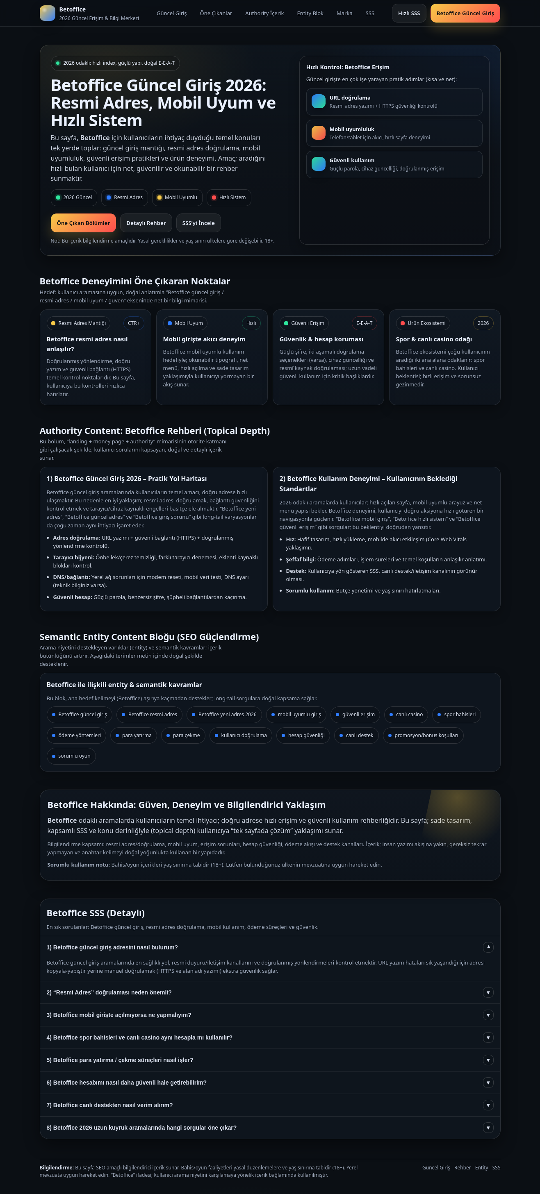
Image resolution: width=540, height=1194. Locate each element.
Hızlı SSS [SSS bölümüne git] (409, 13)
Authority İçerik (264, 13)
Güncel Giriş (172, 13)
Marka (345, 13)
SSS (370, 13)
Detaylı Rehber (146, 223)
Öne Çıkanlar (216, 13)
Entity (481, 1167)
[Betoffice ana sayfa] (89, 13)
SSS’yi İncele (198, 223)
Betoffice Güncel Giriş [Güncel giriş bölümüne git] (465, 13)
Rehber (462, 1167)
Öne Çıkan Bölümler (83, 223)
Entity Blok (310, 13)
